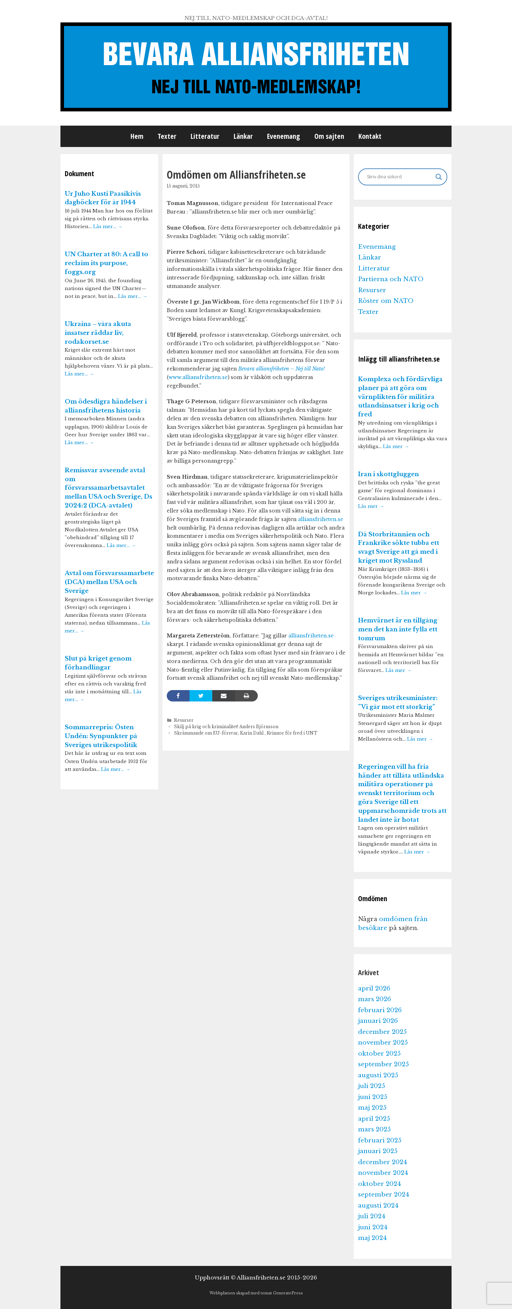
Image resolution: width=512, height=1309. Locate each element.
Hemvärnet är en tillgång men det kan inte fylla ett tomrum (397, 629)
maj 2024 (372, 1238)
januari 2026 (378, 1021)
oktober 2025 (379, 1053)
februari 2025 (379, 1140)
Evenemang (283, 136)
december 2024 (382, 1162)
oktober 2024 (379, 1184)
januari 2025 (378, 1151)
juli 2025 (371, 1086)
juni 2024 (373, 1227)
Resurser (183, 720)
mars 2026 (374, 999)
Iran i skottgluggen (388, 474)
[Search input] (399, 177)
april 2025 (374, 1119)
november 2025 (383, 1042)
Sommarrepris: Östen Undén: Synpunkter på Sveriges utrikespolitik (101, 736)
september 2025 (383, 1064)
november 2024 (383, 1173)
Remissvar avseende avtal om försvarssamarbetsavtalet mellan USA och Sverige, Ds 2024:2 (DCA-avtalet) (108, 488)
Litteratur (205, 136)
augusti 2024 (378, 1205)
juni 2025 (372, 1097)
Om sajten (329, 136)
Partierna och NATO (390, 279)
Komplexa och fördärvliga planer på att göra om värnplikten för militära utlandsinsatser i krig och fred (400, 396)
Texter (167, 136)
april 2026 (374, 988)
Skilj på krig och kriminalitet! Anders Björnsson (226, 726)
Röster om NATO (386, 301)
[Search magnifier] (439, 177)
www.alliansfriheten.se (198, 377)
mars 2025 (374, 1129)
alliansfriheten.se (320, 519)
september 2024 (383, 1194)
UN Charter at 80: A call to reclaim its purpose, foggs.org (106, 263)
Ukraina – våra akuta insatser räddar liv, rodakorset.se (98, 333)
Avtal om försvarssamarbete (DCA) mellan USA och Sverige (109, 582)
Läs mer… (107, 227)
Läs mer (396, 446)
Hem (136, 136)
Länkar (243, 136)
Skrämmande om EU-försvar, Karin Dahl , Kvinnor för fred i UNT (246, 733)
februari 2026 (380, 1010)
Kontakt (370, 136)
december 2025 (382, 1032)
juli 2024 (371, 1216)
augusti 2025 (378, 1075)
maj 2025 (372, 1107)
